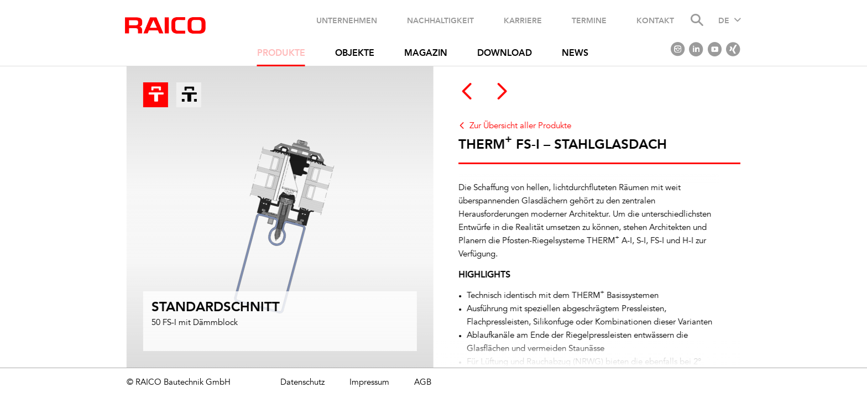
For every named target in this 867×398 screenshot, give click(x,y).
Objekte (354, 53)
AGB (422, 383)
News (575, 53)
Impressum (369, 383)
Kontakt (655, 20)
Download (504, 53)
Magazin (425, 53)
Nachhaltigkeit (440, 20)
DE (723, 21)
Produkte (281, 53)
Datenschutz (302, 383)
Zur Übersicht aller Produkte (523, 126)
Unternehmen (346, 20)
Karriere (523, 20)
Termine (589, 20)
